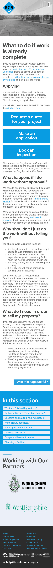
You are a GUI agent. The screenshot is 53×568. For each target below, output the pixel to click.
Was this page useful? (32, 382)
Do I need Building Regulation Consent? (24, 413)
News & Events (9, 542)
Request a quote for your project (26, 119)
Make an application (26, 135)
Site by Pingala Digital (37, 548)
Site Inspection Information (18, 427)
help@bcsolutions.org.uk (22, 562)
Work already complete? (16, 423)
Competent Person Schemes (19, 437)
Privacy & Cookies (35, 545)
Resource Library (34, 539)
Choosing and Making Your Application (24, 418)
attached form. (13, 108)
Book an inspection (26, 152)
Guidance (31, 536)
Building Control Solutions (14, 7)
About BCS (32, 533)
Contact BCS (32, 542)
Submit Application (11, 539)
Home (5, 533)
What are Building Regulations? (20, 408)
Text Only (7, 548)
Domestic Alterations (14, 432)
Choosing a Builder (14, 442)
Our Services (8, 536)
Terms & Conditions (12, 545)
